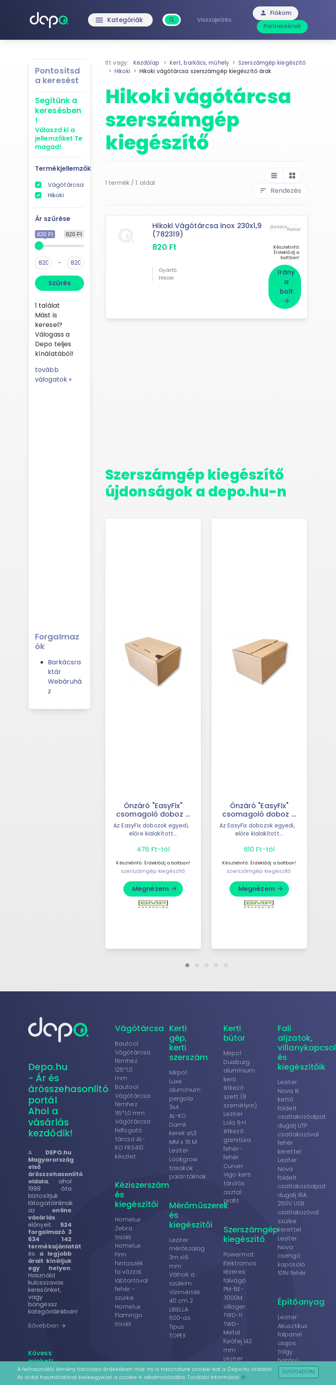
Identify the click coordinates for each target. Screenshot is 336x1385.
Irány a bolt (286, 282)
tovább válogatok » (53, 374)
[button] (187, 961)
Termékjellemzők (63, 168)
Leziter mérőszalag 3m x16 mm (187, 1249)
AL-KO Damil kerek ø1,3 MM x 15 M (183, 1125)
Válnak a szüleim (182, 1275)
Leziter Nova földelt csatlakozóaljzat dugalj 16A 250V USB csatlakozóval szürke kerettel (302, 1191)
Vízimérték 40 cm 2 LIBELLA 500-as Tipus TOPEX (184, 1310)
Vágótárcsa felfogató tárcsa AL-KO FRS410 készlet (132, 1135)
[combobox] (173, 15)
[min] (43, 263)
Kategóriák (120, 20)
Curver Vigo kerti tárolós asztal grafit (237, 1179)
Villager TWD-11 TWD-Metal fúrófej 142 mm (237, 1324)
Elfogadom (299, 1371)
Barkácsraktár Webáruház (65, 677)
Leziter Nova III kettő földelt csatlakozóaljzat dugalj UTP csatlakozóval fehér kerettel (302, 1113)
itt (243, 1377)
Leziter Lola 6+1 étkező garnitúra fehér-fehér (237, 1132)
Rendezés (280, 190)
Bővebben (47, 1322)
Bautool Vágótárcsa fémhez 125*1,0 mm (132, 1057)
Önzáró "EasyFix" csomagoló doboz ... (153, 806)
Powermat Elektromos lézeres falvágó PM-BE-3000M (239, 1272)
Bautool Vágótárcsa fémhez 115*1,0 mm (132, 1096)
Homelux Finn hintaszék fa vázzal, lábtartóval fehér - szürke (131, 1268)
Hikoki (56, 195)
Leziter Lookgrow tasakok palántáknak (187, 1160)
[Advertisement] (59, 504)
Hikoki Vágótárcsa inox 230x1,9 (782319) (207, 230)
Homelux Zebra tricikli (128, 1224)
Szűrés (59, 283)
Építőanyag (301, 1297)
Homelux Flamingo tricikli (128, 1311)
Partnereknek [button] (283, 26)
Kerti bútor (234, 1029)
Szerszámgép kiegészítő (250, 1230)
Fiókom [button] (277, 13)
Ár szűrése (52, 218)
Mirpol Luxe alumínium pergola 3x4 (185, 1085)
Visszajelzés (215, 20)
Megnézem (155, 884)
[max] (75, 263)
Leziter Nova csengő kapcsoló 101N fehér (292, 1251)
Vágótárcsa (66, 185)
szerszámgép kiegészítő (153, 867)
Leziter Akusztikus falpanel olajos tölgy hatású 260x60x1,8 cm (292, 1343)
